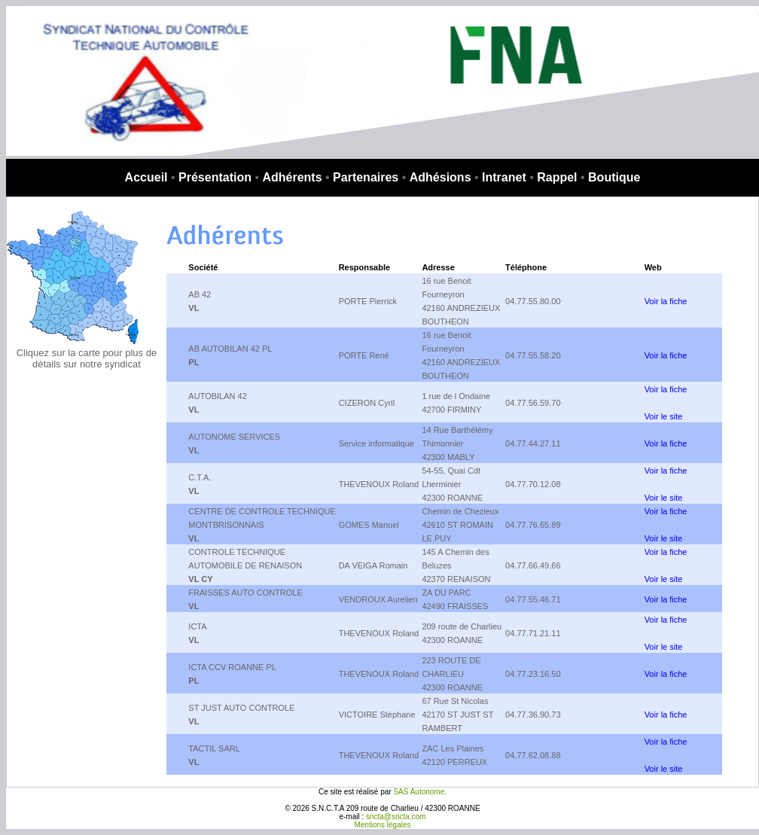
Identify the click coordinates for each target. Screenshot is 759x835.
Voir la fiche (666, 301)
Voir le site (664, 416)
